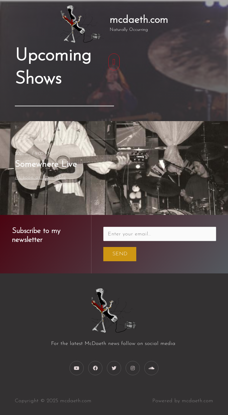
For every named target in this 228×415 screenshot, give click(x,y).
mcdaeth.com (139, 20)
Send (119, 254)
